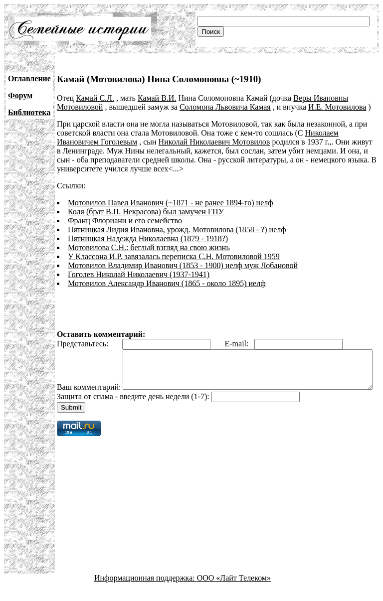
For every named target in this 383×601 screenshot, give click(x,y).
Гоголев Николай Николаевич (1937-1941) (138, 274)
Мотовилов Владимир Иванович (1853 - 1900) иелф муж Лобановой (183, 265)
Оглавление (29, 78)
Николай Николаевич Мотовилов (214, 142)
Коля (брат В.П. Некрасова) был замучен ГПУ (146, 211)
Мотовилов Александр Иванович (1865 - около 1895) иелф (167, 283)
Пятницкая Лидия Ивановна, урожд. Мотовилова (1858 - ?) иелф (177, 229)
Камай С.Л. (95, 98)
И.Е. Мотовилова (337, 107)
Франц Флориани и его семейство (125, 220)
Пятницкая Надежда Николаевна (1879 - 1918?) (148, 238)
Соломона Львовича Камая (225, 107)
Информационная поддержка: (145, 592)
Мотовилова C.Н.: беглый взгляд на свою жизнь (149, 247)
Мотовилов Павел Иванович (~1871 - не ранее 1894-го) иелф (170, 202)
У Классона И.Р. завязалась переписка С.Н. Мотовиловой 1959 (174, 256)
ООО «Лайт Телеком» (234, 592)
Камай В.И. (157, 98)
